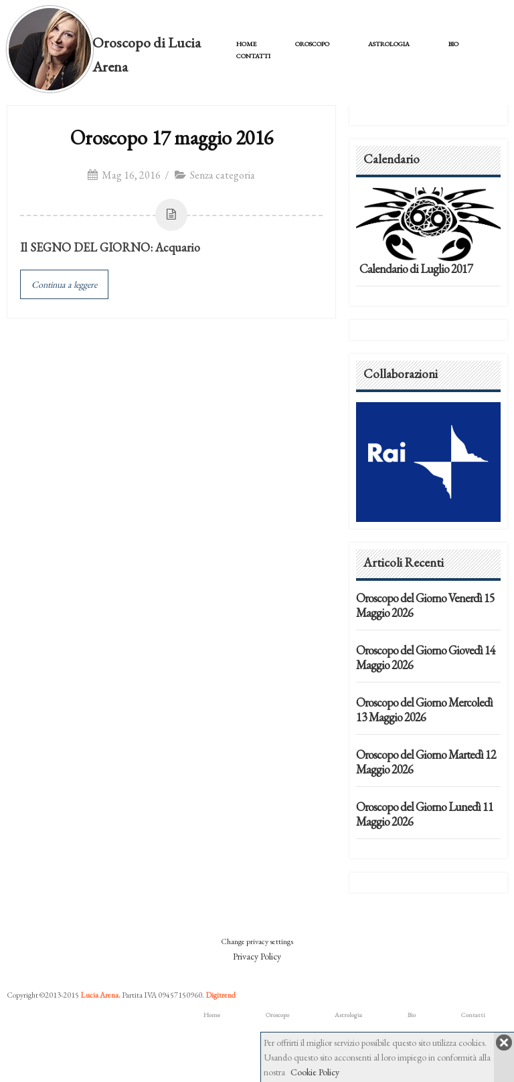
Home (246, 44)
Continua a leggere (64, 284)
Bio (453, 44)
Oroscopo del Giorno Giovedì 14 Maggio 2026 (425, 657)
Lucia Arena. (100, 995)
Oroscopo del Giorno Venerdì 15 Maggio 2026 (425, 605)
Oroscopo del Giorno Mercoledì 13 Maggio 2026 (424, 710)
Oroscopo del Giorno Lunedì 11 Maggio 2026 (424, 814)
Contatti (253, 56)
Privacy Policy (257, 956)
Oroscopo (312, 44)
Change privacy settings (257, 941)
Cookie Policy (314, 1072)
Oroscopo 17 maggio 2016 (171, 137)
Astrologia (389, 44)
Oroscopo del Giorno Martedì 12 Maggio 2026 (426, 762)
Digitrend (220, 995)
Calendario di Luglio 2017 (416, 268)
